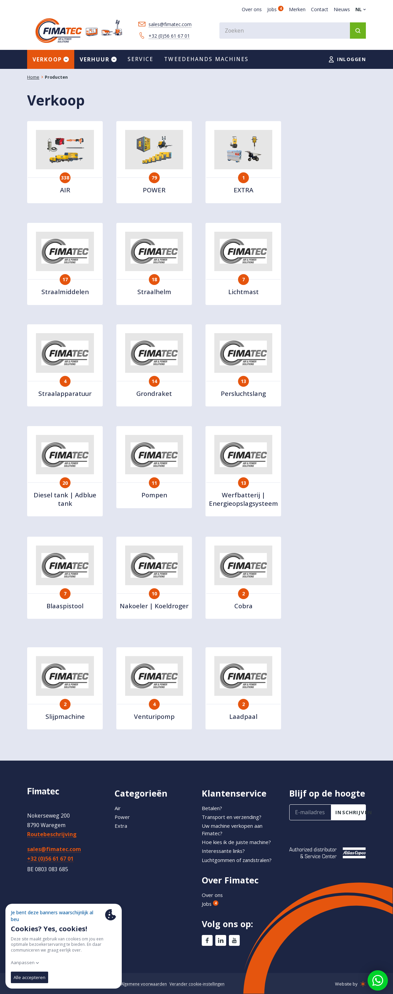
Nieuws (342, 9)
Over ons (252, 9)
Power (123, 809)
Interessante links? (226, 843)
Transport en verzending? (235, 809)
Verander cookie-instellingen (203, 984)
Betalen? (212, 800)
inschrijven (350, 805)
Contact (319, 9)
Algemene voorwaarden (147, 984)
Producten (56, 78)
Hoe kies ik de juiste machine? (239, 835)
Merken (297, 9)
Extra (121, 818)
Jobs (275, 9)
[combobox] (292, 30)
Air (118, 800)
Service (140, 60)
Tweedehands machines (206, 60)
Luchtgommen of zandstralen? (223, 856)
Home (33, 78)
